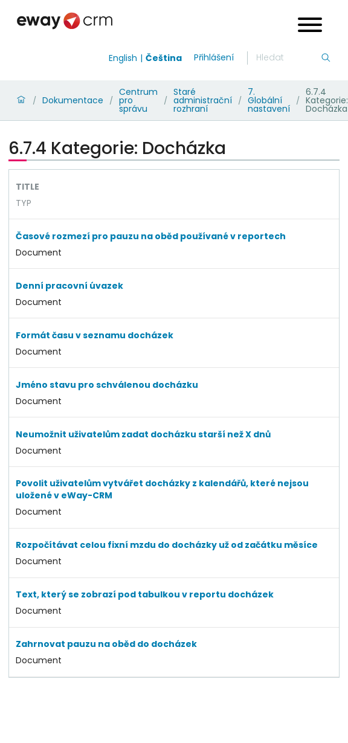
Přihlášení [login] (214, 57)
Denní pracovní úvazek (69, 286)
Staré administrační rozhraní (202, 100)
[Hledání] (288, 58)
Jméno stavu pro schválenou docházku (107, 385)
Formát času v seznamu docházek (94, 335)
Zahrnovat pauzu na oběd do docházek (106, 644)
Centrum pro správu (138, 100)
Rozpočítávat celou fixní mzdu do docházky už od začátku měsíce (167, 545)
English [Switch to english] (123, 58)
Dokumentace (72, 100)
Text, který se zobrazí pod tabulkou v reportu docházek (145, 594)
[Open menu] (310, 26)
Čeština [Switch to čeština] (164, 58)
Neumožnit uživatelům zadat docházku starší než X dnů (143, 434)
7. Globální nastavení (269, 100)
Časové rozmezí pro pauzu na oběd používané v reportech (151, 236)
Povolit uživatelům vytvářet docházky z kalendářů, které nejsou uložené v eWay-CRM (162, 489)
